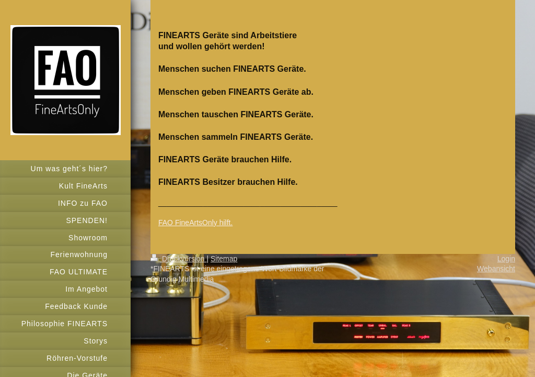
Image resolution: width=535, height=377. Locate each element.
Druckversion (178, 258)
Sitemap (224, 258)
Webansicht (496, 268)
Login (506, 258)
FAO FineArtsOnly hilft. (195, 222)
